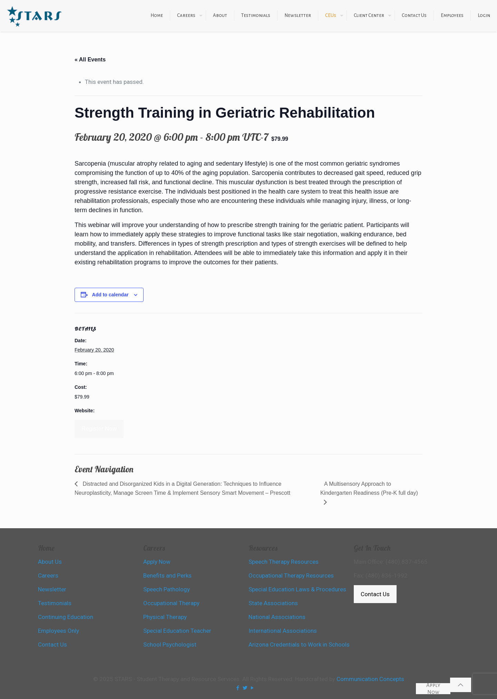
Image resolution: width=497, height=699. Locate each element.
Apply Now (433, 688)
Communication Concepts (370, 679)
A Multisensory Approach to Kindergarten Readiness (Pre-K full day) (369, 488)
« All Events (90, 59)
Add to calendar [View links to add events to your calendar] (110, 294)
